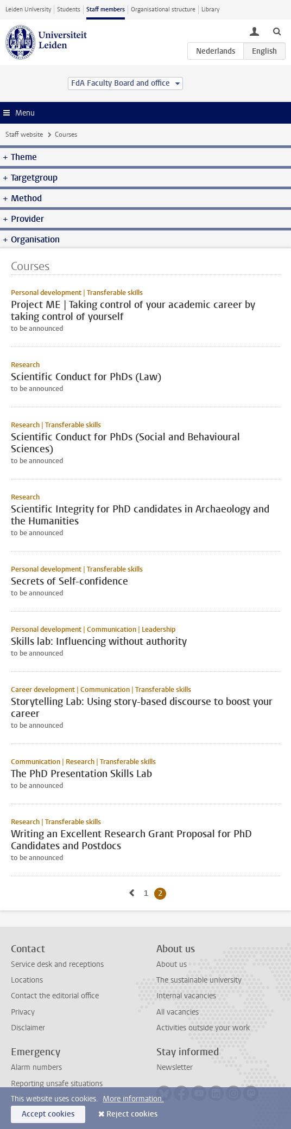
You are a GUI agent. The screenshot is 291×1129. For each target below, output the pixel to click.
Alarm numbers (36, 1067)
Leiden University (28, 9)
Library (210, 9)
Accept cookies (48, 1114)
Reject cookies (131, 1114)
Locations (27, 980)
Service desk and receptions (57, 964)
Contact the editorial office (55, 996)
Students (68, 9)
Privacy (23, 1012)
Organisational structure (163, 9)
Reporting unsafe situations (57, 1084)
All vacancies (177, 1012)
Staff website (24, 134)
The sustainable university (199, 980)
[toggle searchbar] (277, 31)
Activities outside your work (203, 1028)
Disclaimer (28, 1028)
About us (171, 964)
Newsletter (174, 1067)
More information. (133, 1099)
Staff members (105, 9)
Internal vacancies (186, 996)
